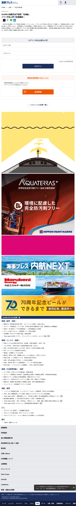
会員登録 (38, 92)
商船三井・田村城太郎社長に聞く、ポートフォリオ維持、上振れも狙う (24, 324)
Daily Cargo (5, 474)
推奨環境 (4, 428)
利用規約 (4, 433)
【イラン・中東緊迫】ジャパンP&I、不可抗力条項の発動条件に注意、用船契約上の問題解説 (30, 326)
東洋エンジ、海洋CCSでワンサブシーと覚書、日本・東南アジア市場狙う (25, 379)
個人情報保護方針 (51, 488)
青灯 (3, 420)
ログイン (38, 66)
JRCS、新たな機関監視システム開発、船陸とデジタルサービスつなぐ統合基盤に (27, 394)
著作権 (3, 448)
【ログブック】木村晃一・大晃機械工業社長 (16, 410)
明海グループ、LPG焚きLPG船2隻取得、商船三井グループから (22, 377)
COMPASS (4, 484)
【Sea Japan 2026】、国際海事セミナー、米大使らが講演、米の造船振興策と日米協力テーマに (33, 396)
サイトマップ (5, 469)
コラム (32, 503)
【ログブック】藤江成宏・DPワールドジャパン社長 (19, 413)
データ (43, 503)
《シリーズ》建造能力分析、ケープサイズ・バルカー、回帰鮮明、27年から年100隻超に (29, 391)
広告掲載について (7, 459)
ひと (3, 408)
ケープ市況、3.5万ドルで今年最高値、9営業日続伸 (18, 372)
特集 (37, 503)
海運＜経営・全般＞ (9, 321)
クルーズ (68, 503)
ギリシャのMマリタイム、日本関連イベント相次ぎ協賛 (20, 331)
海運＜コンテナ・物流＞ (10, 340)
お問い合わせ (5, 453)
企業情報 (4, 464)
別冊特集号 (60, 503)
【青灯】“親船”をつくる (10, 422)
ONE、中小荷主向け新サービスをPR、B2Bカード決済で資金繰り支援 (24, 348)
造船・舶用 (5, 388)
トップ (4, 503)
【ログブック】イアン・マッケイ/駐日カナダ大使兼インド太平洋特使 (24, 415)
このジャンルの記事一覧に (39, 105)
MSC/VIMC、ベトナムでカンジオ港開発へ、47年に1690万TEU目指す (24, 365)
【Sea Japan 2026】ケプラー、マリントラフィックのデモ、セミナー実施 (27, 336)
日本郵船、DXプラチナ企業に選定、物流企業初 (17, 333)
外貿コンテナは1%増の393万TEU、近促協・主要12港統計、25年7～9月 (24, 343)
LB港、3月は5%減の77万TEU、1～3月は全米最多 (18, 360)
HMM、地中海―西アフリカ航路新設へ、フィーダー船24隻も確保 (23, 362)
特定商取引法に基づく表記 (10, 443)
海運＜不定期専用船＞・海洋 (12, 369)
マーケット (19, 503)
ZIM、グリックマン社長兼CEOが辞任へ (15, 350)
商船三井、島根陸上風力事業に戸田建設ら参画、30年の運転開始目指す (24, 382)
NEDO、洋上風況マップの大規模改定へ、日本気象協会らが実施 (22, 329)
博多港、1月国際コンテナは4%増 (13, 353)
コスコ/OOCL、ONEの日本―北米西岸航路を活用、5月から (21, 345)
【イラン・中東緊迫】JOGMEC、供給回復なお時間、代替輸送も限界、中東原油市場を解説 (30, 374)
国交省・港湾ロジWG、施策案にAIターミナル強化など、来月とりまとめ (25, 355)
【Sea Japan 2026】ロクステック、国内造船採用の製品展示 (23, 403)
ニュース (10, 503)
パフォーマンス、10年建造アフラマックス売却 (17, 384)
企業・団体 (51, 503)
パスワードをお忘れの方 (66, 61)
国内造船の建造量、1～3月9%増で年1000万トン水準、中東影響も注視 (24, 398)
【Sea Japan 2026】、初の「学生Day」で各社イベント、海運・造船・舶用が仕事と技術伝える (33, 401)
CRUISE (4, 479)
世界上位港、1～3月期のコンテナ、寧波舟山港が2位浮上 (20, 357)
